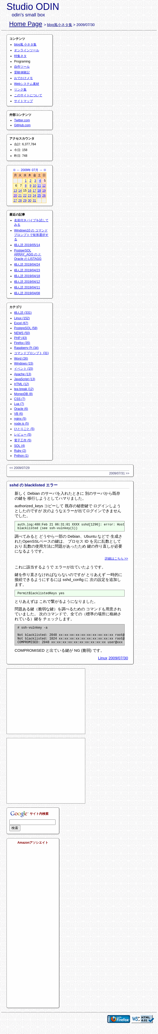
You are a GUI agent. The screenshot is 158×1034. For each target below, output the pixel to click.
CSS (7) (19, 399)
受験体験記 (22, 72)
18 (39, 190)
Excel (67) (21, 323)
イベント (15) (23, 369)
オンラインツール (26, 50)
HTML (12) (21, 384)
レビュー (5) (22, 434)
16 (29, 190)
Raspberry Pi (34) (26, 348)
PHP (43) (20, 338)
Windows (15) (23, 363)
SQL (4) (19, 446)
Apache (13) (22, 374)
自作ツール (22, 66)
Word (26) (21, 358)
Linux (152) (22, 318)
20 (15, 195)
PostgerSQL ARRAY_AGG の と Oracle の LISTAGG (27, 255)
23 (29, 195)
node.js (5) (21, 423)
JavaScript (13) (24, 379)
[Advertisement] (46, 707)
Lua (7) (19, 404)
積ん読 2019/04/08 (27, 293)
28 (20, 200)
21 (20, 195)
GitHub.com (22, 125)
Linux (102, 664)
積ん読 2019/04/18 (27, 276)
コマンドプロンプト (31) (31, 353)
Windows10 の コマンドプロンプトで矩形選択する (31, 235)
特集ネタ (20, 56)
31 (34, 200)
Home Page (25, 23)
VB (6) (18, 414)
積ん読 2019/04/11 (27, 287)
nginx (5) (20, 419)
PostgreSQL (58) (26, 328)
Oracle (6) (21, 409)
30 (29, 200)
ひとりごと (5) (24, 429)
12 (44, 185)
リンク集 (20, 89)
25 (39, 195)
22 (24, 195)
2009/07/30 (118, 664)
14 (20, 190)
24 (34, 195)
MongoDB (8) (23, 394)
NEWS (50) (22, 333)
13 (15, 190)
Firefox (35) (22, 343)
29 (24, 200)
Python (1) (21, 456)
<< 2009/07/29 (19, 468)
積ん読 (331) (23, 313)
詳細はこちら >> (116, 560)
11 (39, 185)
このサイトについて (28, 95)
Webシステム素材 (26, 84)
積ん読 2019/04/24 (27, 264)
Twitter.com (22, 120)
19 (44, 190)
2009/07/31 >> (119, 473)
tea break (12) (24, 389)
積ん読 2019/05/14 (27, 245)
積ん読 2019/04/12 (27, 282)
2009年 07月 (29, 170)
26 (44, 195)
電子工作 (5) (22, 440)
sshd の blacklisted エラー (33, 485)
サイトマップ (23, 101)
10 (34, 185)
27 (15, 200)
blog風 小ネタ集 (25, 44)
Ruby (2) (20, 451)
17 (34, 190)
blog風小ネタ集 (59, 25)
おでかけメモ (23, 78)
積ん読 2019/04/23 (27, 270)
